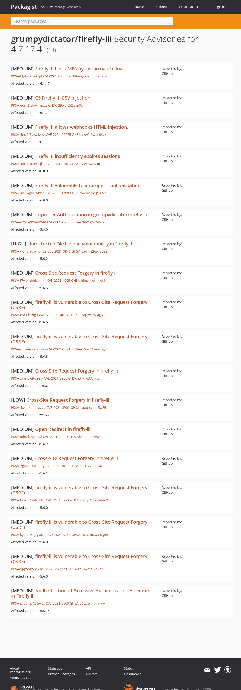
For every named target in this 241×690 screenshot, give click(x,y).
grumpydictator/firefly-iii (61, 38)
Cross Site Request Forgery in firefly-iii (76, 273)
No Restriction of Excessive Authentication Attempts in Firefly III (80, 593)
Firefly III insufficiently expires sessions (77, 156)
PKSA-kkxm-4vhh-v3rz (28, 500)
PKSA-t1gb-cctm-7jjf (26, 76)
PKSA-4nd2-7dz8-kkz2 (28, 134)
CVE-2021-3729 (55, 569)
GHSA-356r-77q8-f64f (86, 466)
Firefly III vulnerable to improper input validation (88, 185)
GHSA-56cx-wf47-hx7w (87, 603)
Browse (138, 6)
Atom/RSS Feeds (22, 677)
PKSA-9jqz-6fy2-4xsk (27, 569)
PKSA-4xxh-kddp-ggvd (28, 407)
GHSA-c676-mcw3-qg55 (90, 534)
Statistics (55, 668)
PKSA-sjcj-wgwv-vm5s (28, 193)
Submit (161, 6)
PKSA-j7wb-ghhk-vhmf (28, 280)
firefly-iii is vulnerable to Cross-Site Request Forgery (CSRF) (79, 304)
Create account (191, 6)
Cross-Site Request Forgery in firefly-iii (76, 371)
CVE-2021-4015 (56, 315)
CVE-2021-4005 (58, 280)
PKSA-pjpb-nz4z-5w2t (28, 603)
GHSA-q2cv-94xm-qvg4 (89, 349)
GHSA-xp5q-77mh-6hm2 (89, 500)
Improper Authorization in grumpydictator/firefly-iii (91, 214)
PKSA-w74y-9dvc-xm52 (28, 251)
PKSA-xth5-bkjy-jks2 (26, 436)
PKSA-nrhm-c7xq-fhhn (28, 349)
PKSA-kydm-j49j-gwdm (28, 534)
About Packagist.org (20, 670)
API (88, 668)
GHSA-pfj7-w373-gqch (85, 378)
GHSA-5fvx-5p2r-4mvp (84, 436)
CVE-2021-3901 (58, 407)
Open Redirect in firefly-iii (62, 429)
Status (129, 668)
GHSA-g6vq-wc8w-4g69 (87, 315)
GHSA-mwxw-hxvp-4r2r (88, 193)
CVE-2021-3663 (57, 603)
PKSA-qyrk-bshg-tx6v (27, 315)
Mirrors (92, 674)
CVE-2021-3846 (59, 251)
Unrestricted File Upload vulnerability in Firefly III (81, 244)
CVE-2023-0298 (58, 222)
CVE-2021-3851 (54, 436)
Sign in (219, 6)
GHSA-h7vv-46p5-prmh (88, 163)
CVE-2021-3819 (57, 466)
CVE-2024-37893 (55, 76)
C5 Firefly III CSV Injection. (63, 98)
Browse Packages (61, 674)
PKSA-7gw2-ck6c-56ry (27, 466)
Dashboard (132, 674)
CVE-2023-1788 (57, 163)
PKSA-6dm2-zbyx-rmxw (29, 105)
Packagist (24, 6)
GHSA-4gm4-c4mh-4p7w (88, 76)
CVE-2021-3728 (57, 500)
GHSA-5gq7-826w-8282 (89, 251)
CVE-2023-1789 (57, 193)
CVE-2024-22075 (58, 134)
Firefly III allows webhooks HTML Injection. (81, 127)
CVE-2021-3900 (55, 378)
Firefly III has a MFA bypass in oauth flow (79, 68)
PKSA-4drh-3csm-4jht (27, 163)
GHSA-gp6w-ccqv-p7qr (85, 569)
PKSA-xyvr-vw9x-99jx (27, 378)
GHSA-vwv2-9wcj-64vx (89, 134)
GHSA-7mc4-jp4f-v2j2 (87, 222)
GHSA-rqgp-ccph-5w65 (88, 407)
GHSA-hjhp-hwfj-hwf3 (88, 280)
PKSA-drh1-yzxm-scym (28, 222)
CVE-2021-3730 (59, 534)
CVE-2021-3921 (58, 349)
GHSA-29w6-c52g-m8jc (66, 105)
